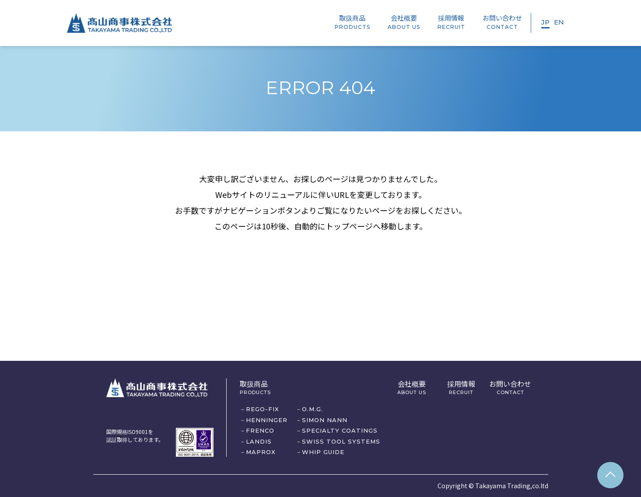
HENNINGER (266, 419)
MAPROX (261, 451)
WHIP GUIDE (323, 451)
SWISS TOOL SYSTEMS (341, 441)
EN (559, 22)
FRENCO (260, 430)
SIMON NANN (324, 419)
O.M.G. (312, 408)
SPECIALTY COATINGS (340, 430)
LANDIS (259, 441)
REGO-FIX (262, 408)
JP (545, 22)
